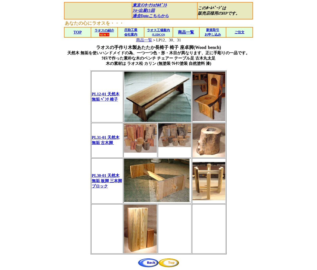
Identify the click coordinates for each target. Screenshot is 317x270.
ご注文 (239, 32)
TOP (78, 32)
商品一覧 (144, 40)
